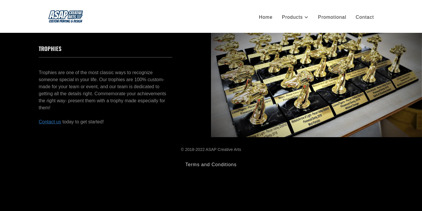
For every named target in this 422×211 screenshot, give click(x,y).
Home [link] (266, 17)
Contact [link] (365, 17)
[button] (295, 17)
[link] (65, 15)
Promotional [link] (332, 17)
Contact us (50, 121)
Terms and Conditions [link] (211, 164)
